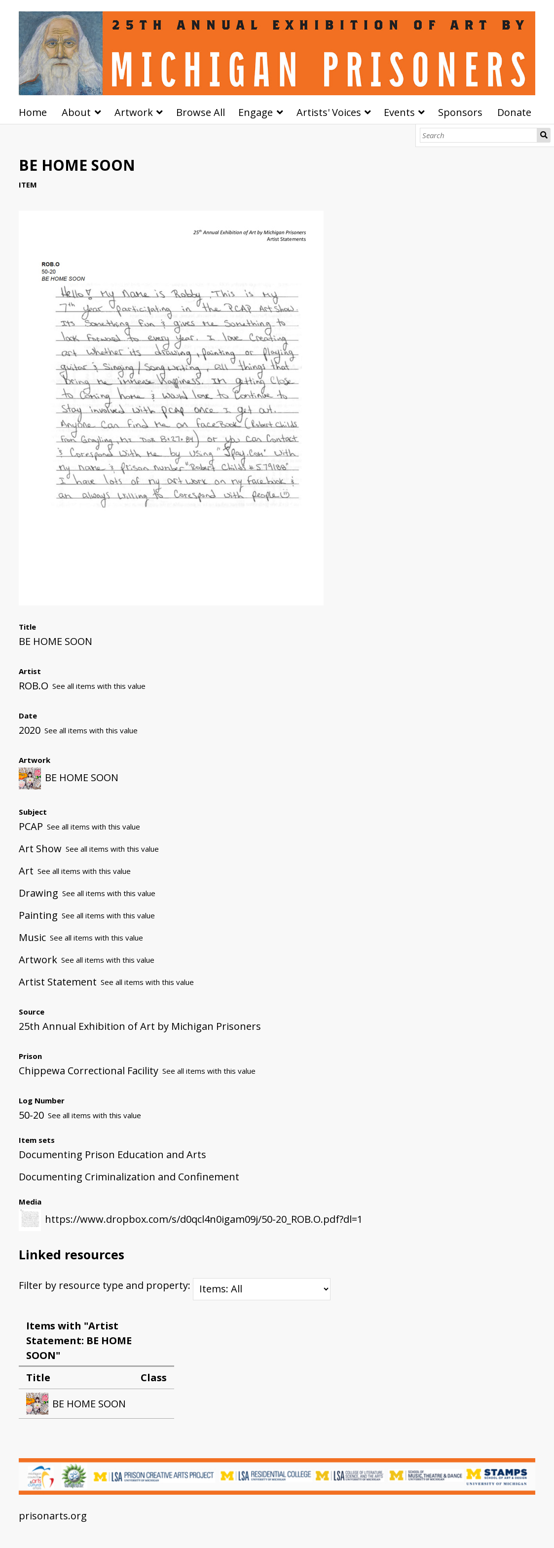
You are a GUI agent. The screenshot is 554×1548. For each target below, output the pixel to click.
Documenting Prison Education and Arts (112, 1154)
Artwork (133, 112)
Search (544, 135)
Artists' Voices (328, 112)
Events (399, 112)
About (76, 112)
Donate (514, 112)
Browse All (200, 112)
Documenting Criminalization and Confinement (129, 1176)
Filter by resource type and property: (175, 1285)
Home (33, 112)
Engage (255, 112)
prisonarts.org (53, 1515)
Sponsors (460, 112)
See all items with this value (99, 686)
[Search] (478, 135)
